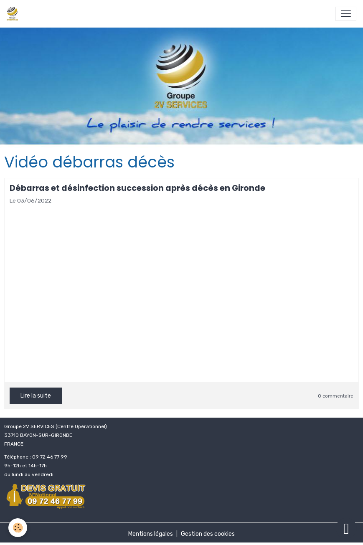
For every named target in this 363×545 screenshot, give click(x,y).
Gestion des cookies (208, 533)
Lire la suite (35, 395)
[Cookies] (17, 527)
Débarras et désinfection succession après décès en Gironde (137, 188)
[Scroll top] (346, 528)
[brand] (14, 14)
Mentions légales (150, 533)
